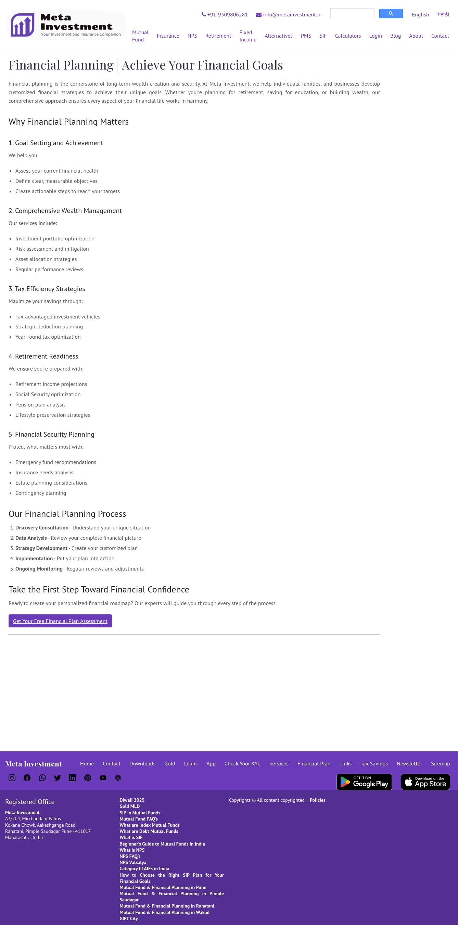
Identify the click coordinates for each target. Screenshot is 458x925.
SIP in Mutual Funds (140, 813)
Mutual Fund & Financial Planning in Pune (163, 887)
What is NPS (132, 850)
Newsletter (409, 763)
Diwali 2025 (132, 800)
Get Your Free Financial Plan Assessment (60, 620)
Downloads (142, 763)
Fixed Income (248, 36)
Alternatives (279, 35)
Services (279, 763)
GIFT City (129, 918)
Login (375, 35)
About (416, 35)
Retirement (218, 35)
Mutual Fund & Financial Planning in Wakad (165, 912)
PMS (306, 35)
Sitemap (440, 763)
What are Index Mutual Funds (150, 825)
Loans (191, 763)
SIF (323, 35)
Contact (440, 35)
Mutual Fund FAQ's (139, 819)
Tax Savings (374, 763)
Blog (395, 35)
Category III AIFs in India (144, 868)
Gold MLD (130, 806)
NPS (192, 35)
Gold (169, 763)
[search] (352, 13)
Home (87, 763)
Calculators (348, 35)
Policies (318, 800)
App (211, 763)
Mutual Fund (140, 36)
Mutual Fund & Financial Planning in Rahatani (167, 906)
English (420, 14)
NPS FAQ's (130, 856)
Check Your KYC (242, 763)
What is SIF (131, 837)
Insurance (168, 35)
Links (346, 763)
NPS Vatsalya (133, 862)
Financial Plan (314, 763)
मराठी (443, 14)
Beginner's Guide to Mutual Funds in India (162, 844)
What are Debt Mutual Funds (149, 831)
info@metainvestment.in (288, 14)
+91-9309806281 (225, 14)
